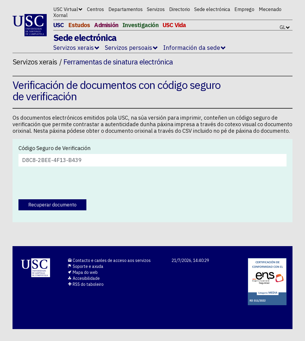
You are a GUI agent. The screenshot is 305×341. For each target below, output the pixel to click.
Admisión (106, 25)
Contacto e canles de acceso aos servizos (109, 260)
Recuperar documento (52, 205)
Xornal (60, 15)
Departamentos (125, 9)
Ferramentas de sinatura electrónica (118, 62)
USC (58, 25)
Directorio (179, 9)
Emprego (244, 9)
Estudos (79, 25)
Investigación (140, 25)
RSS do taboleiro (86, 284)
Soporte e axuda (85, 266)
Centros (95, 9)
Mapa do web (83, 272)
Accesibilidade (84, 278)
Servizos (156, 9)
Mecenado (270, 9)
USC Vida (174, 25)
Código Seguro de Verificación (54, 148)
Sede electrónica (212, 9)
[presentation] (63, 183)
